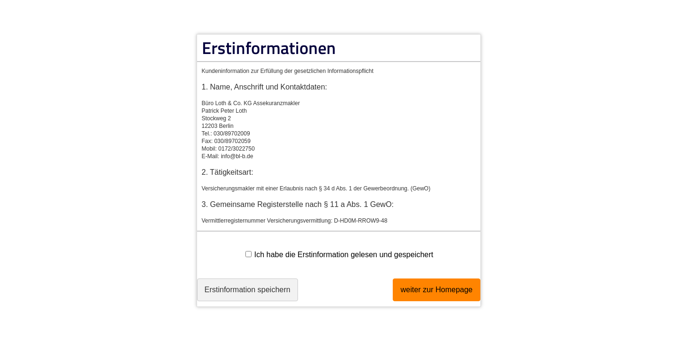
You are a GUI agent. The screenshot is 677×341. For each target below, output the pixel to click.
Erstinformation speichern (257, 292)
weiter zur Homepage (427, 292)
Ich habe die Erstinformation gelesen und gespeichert (339, 255)
